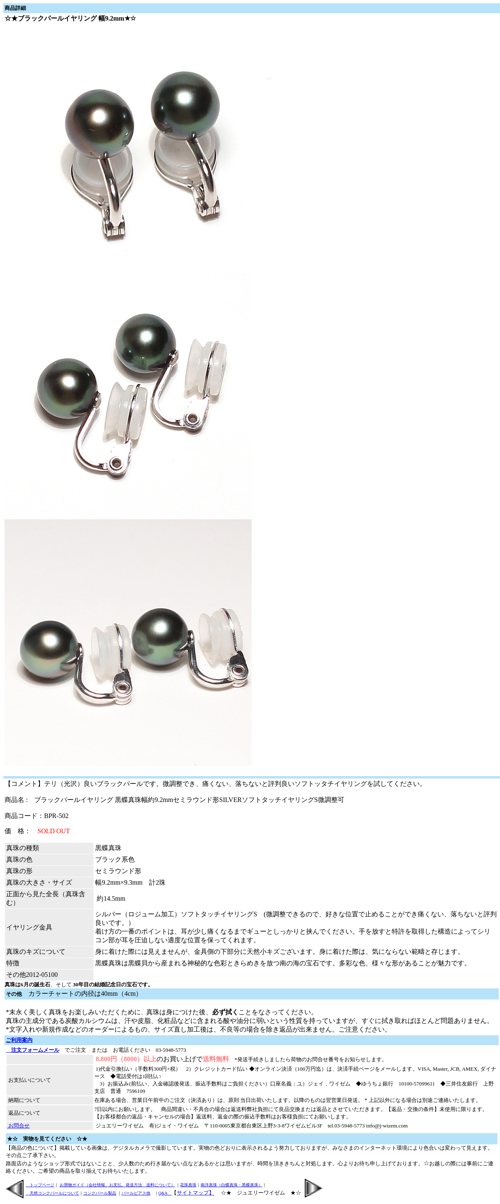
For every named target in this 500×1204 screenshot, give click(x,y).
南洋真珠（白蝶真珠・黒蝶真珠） (231, 1185)
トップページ (40, 1185)
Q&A (165, 1193)
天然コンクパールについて (52, 1193)
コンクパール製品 (99, 1193)
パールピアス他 (135, 1193)
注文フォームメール (32, 1050)
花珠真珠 (188, 1185)
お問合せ (18, 1126)
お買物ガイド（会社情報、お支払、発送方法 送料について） (117, 1185)
